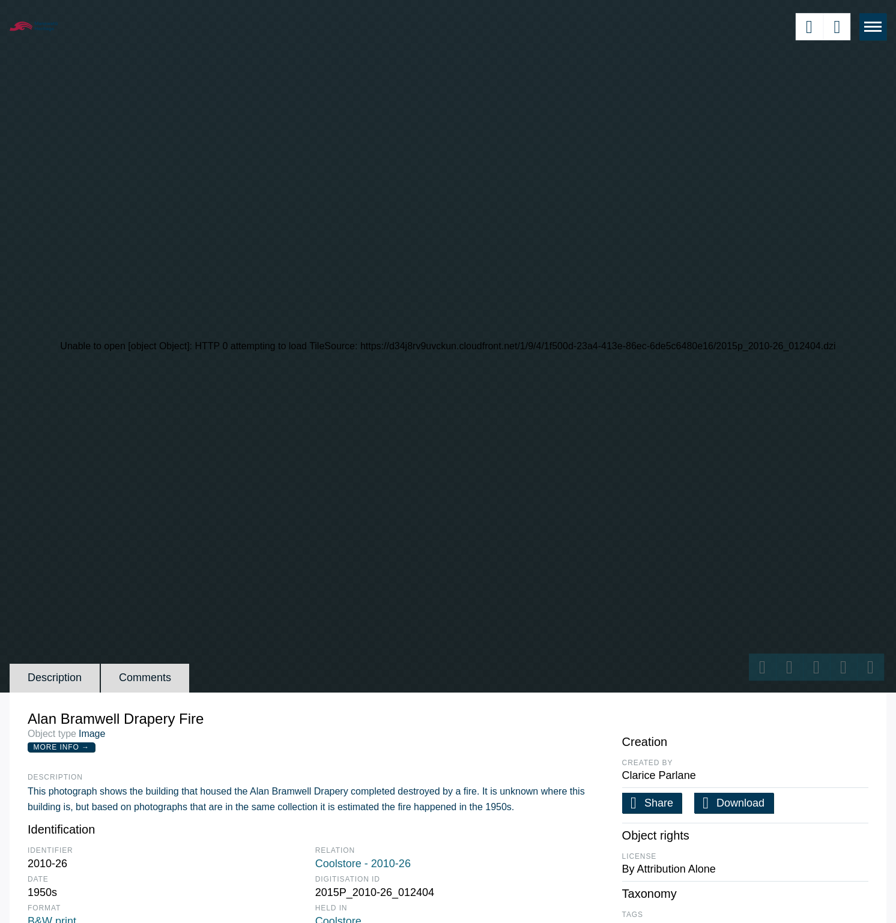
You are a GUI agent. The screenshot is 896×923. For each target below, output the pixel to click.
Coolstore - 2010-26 (363, 864)
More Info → (61, 747)
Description (55, 678)
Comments (145, 678)
